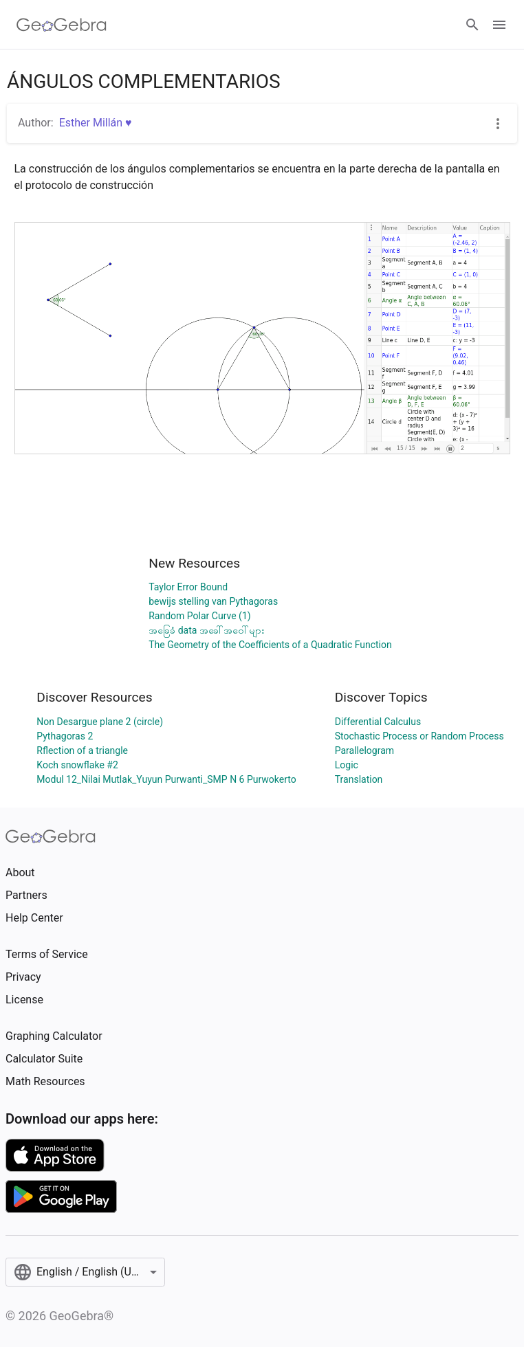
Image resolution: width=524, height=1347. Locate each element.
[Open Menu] (499, 24)
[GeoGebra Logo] (62, 25)
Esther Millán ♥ (95, 122)
